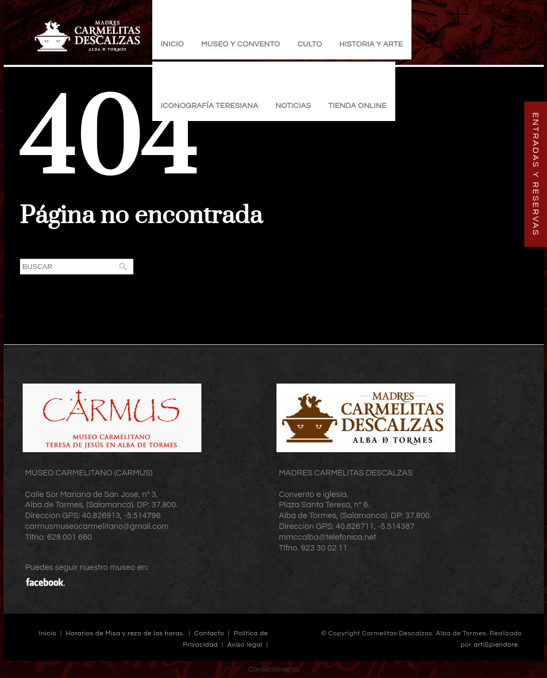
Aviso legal (244, 644)
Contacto (209, 633)
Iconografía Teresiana (210, 106)
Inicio (172, 44)
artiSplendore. (496, 644)
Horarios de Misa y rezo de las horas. (125, 633)
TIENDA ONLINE (357, 106)
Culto (310, 44)
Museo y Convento (240, 44)
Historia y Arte (371, 44)
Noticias (293, 106)
